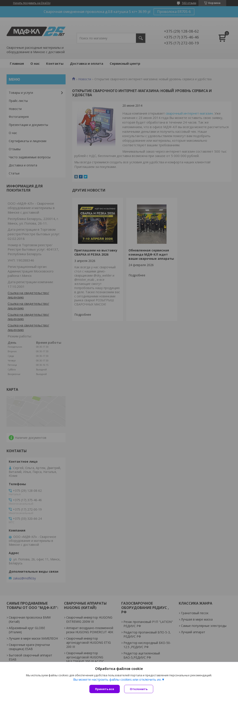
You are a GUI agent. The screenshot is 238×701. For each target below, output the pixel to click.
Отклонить (139, 689)
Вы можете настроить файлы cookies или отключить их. (117, 679)
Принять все (104, 689)
